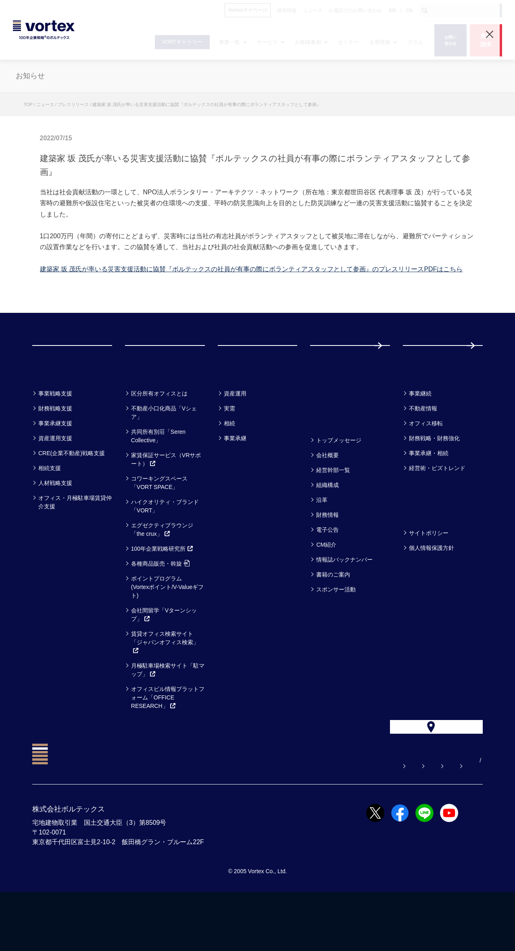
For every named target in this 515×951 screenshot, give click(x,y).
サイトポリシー (428, 574)
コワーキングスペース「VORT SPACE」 (159, 523)
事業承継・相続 (428, 494)
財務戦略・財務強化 (434, 479)
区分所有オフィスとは (159, 434)
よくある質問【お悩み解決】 (226, 819)
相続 (229, 464)
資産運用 (235, 434)
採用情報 (429, 365)
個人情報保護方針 (431, 589)
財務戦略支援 (55, 449)
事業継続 (420, 434)
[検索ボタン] (424, 10)
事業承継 (235, 479)
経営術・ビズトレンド (437, 509)
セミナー (330, 413)
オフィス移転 (426, 464)
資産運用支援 (55, 479)
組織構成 (327, 526)
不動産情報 (423, 449)
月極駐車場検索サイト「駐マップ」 (167, 710)
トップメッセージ (338, 481)
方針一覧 (422, 552)
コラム (418, 413)
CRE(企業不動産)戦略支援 (71, 494)
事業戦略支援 (55, 434)
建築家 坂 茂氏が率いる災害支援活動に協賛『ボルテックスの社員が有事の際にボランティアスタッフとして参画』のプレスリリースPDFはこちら (251, 269)
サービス (145, 413)
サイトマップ (432, 819)
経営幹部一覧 (333, 511)
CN (409, 10)
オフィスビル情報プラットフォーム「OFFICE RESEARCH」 (167, 738)
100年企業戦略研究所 (162, 590)
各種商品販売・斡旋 (160, 604)
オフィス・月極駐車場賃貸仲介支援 (75, 543)
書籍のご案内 (333, 615)
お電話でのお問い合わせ (365, 819)
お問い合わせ (298, 819)
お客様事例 (242, 413)
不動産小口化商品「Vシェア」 (164, 453)
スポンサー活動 (336, 630)
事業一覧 (51, 413)
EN (392, 10)
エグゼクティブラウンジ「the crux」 (162, 570)
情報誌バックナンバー (344, 600)
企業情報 (329, 460)
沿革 (321, 541)
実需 (229, 449)
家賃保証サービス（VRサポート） (166, 500)
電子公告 (327, 571)
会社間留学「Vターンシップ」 (164, 655)
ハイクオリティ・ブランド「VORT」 (165, 547)
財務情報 (327, 556)
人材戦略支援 (55, 524)
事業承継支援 (55, 464)
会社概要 (327, 496)
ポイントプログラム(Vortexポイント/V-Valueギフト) (167, 628)
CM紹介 (326, 586)
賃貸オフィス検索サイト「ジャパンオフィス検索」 (165, 683)
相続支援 (49, 509)
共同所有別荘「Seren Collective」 (158, 477)
